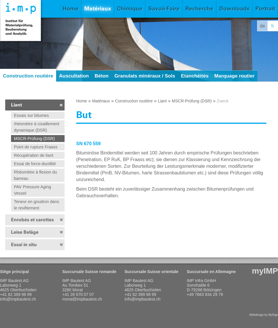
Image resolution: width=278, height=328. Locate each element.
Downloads (234, 8)
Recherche (199, 8)
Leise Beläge (25, 232)
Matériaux (97, 8)
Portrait (265, 8)
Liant (16, 105)
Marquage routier (234, 76)
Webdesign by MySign (263, 314)
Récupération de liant (33, 155)
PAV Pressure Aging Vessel (32, 190)
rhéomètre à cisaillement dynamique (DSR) (36, 126)
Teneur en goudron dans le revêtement (36, 204)
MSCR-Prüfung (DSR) (34, 138)
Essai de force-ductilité (35, 163)
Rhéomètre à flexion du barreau (35, 175)
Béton (102, 76)
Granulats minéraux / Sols (144, 76)
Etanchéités (195, 76)
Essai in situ (24, 244)
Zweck (222, 101)
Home (70, 8)
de (262, 25)
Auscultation (74, 76)
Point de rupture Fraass (35, 147)
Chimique (129, 8)
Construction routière (28, 76)
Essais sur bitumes (31, 115)
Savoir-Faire (164, 8)
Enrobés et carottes (32, 219)
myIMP (265, 270)
